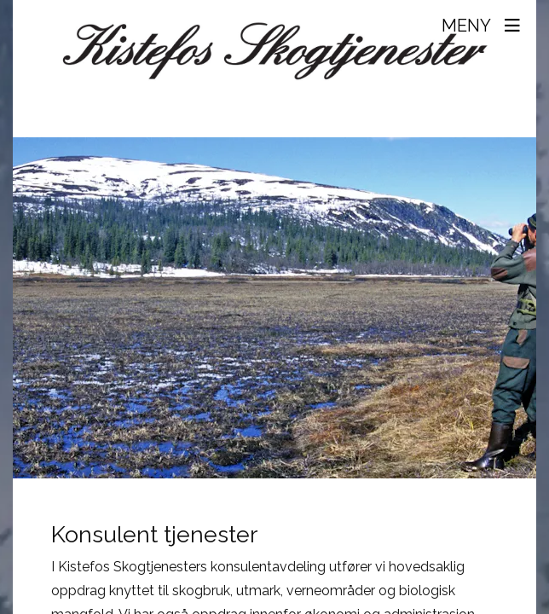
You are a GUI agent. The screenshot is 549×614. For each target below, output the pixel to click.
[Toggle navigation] (483, 26)
